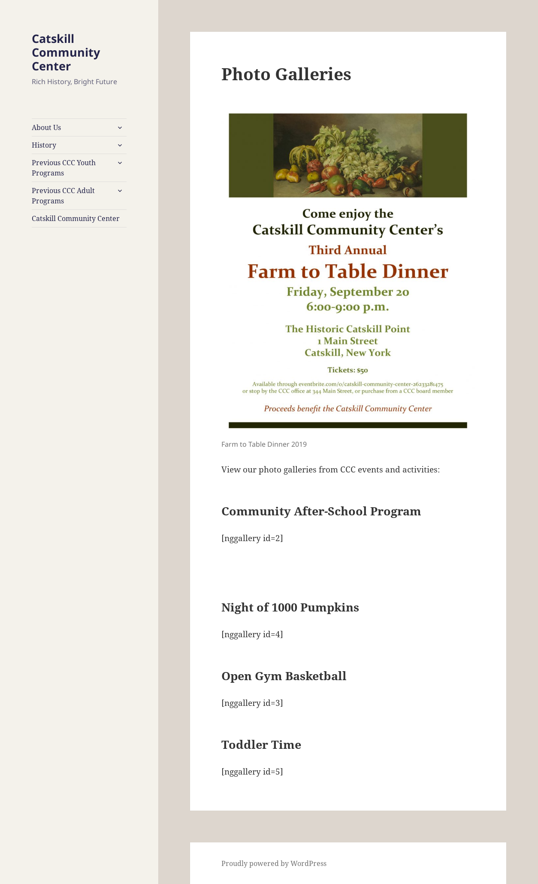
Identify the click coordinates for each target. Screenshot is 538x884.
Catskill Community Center (66, 52)
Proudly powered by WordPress (273, 863)
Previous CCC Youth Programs (64, 168)
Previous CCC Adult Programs (63, 196)
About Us (46, 127)
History (44, 145)
